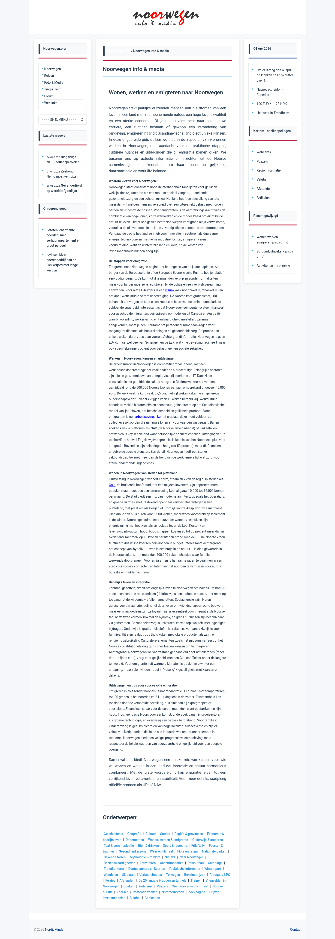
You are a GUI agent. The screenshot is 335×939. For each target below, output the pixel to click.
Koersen (123, 892)
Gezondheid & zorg (132, 851)
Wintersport (213, 869)
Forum (49, 96)
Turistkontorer (114, 869)
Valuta (261, 179)
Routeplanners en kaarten (147, 869)
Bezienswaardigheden (120, 863)
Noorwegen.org (119, 51)
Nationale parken (215, 851)
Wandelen (111, 875)
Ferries (118, 880)
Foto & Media (53, 82)
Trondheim (281, 113)
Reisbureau (196, 863)
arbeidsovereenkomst (150, 417)
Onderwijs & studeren (208, 840)
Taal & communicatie (119, 845)
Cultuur (151, 834)
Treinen (204, 880)
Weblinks (50, 103)
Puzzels (166, 886)
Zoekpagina (197, 892)
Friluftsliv (198, 845)
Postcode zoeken (145, 892)
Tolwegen (174, 875)
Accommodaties (172, 863)
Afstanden (134, 880)
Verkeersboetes (151, 875)
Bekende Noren (115, 857)
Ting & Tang (52, 89)
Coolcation (152, 898)
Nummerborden (173, 892)
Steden (166, 834)
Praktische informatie (185, 869)
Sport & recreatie (175, 845)
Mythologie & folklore (145, 857)
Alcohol (135, 898)
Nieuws (170, 857)
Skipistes (129, 875)
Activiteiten (148, 863)
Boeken (132, 886)
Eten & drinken (148, 845)
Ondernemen (135, 840)
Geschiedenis (113, 834)
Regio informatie (269, 170)
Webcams (149, 886)
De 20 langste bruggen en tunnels (171, 880)
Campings (216, 863)
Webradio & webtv (189, 886)
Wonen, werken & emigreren (168, 840)
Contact (296, 929)
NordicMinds (54, 929)
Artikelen (263, 198)
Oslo (112, 485)
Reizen (49, 75)
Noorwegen (52, 69)
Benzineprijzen (195, 875)
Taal (209, 886)
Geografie (134, 834)
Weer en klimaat (162, 851)
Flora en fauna (188, 851)
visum (169, 290)
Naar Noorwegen (192, 857)
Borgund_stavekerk (270, 251)
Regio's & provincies (189, 834)
